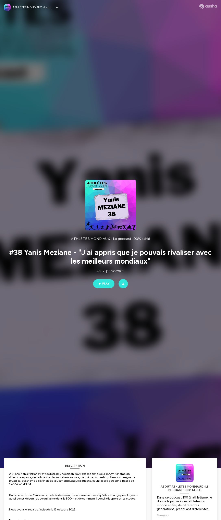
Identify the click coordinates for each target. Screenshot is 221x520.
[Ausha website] (208, 6)
